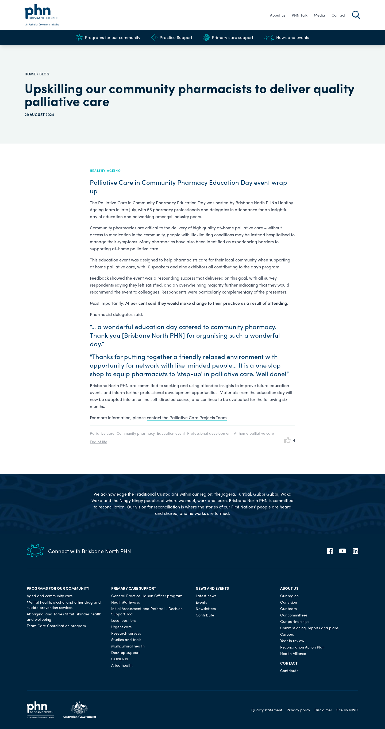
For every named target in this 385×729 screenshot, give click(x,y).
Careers (287, 634)
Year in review (292, 640)
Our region (289, 595)
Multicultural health (128, 646)
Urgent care (121, 626)
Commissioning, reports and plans (309, 627)
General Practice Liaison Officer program (146, 595)
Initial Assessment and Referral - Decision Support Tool (147, 611)
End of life (98, 441)
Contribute (205, 615)
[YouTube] (342, 551)
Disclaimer (323, 709)
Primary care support (228, 37)
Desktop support (125, 652)
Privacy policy (298, 709)
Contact (338, 15)
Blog (44, 73)
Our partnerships (294, 621)
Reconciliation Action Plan (302, 647)
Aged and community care (50, 595)
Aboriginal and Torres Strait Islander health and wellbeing (64, 616)
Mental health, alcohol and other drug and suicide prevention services (64, 604)
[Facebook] (330, 551)
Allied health (122, 665)
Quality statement (266, 709)
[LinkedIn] (355, 551)
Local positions (123, 620)
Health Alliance (293, 653)
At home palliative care (254, 433)
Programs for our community (108, 37)
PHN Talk (299, 15)
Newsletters (206, 608)
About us (277, 15)
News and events (286, 37)
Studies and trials (126, 639)
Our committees (293, 615)
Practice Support (171, 37)
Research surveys (126, 633)
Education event (171, 433)
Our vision (288, 602)
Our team (288, 608)
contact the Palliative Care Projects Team (187, 417)
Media (319, 15)
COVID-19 (119, 658)
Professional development (209, 433)
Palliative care (102, 433)
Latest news (206, 595)
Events (201, 602)
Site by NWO (347, 709)
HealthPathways (125, 602)
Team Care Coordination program (56, 625)
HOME (30, 73)
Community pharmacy (136, 433)
